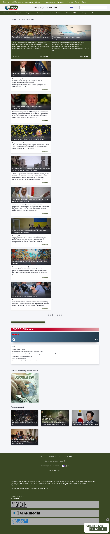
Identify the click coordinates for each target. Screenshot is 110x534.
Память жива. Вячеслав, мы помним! (22, 356)
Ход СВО (29, 13)
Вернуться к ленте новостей (55, 461)
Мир (93, 13)
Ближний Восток (55, 13)
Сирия (18, 13)
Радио (77, 2)
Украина (40, 13)
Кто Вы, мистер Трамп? (18, 349)
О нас (40, 456)
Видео (84, 2)
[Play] (13, 339)
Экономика (29, 2)
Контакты (68, 456)
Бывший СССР (71, 13)
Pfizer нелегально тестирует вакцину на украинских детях (27, 351)
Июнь (23, 19)
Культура (70, 2)
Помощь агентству (53, 456)
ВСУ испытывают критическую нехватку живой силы (26, 346)
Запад (84, 13)
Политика (6, 2)
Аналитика (60, 2)
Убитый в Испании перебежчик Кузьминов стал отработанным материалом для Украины (36, 353)
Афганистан (7, 13)
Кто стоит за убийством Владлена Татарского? (24, 360)
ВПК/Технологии (17, 2)
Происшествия (49, 2)
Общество (38, 2)
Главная (13, 19)
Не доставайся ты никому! (19, 358)
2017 (18, 19)
